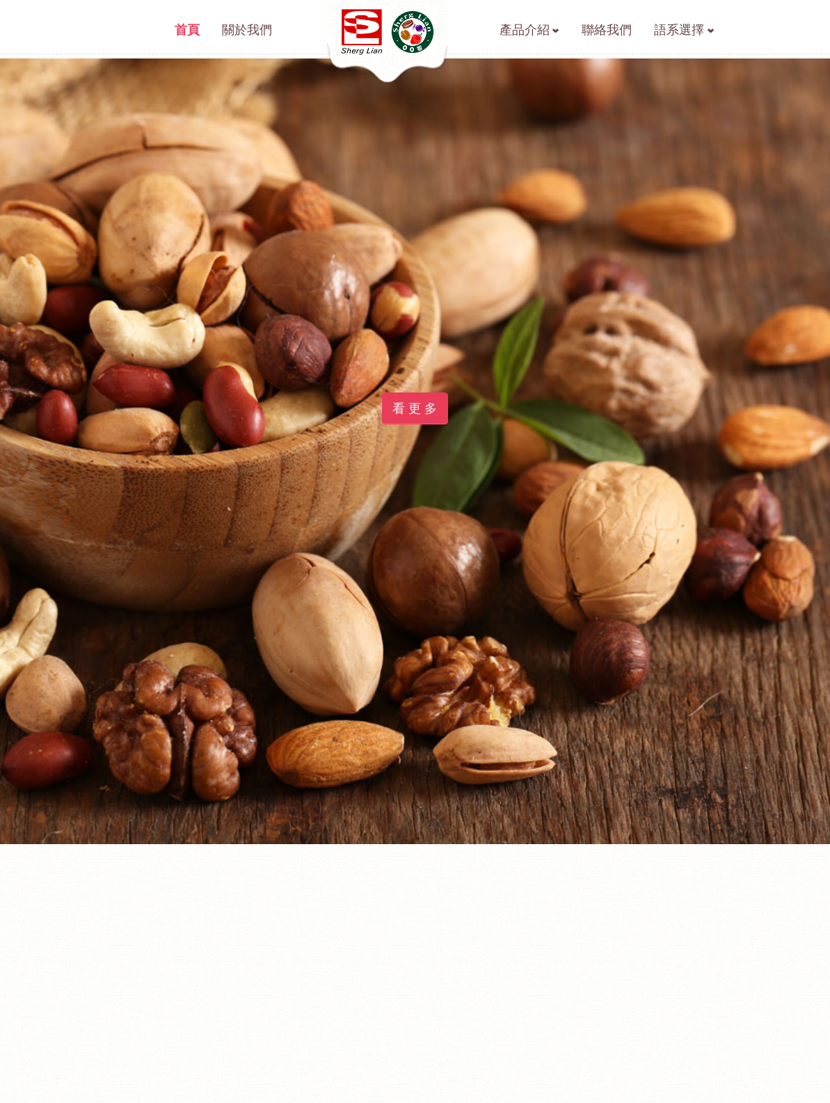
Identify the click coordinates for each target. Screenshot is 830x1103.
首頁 (187, 30)
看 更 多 (414, 424)
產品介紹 (525, 30)
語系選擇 (679, 30)
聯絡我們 (607, 30)
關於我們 (247, 30)
